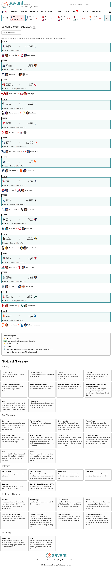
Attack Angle (90, 421)
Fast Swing (10, 344)
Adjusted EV (34, 401)
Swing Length (63, 421)
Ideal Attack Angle (8, 435)
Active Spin (62, 472)
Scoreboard (34, 12)
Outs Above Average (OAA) (11, 514)
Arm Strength (34, 500)
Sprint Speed (6, 538)
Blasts (4, 452)
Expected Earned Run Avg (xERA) (42, 484)
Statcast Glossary (15, 361)
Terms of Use (41, 560)
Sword (9, 346)
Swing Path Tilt (63, 435)
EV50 (3, 401)
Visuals (67, 12)
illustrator (13, 12)
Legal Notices (62, 560)
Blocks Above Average (94, 514)
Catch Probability (64, 514)
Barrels (60, 372)
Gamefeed (23, 12)
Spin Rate (89, 472)
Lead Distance (63, 500)
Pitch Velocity (7, 472)
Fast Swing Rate (35, 421)
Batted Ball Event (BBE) (38, 384)
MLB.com (72, 560)
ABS (75, 12)
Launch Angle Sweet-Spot (11, 384)
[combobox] (89, 4)
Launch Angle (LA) (36, 372)
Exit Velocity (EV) (8, 372)
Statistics (85, 12)
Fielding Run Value (36, 514)
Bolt (31, 538)
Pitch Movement (35, 472)
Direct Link (5, 50)
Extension (5, 484)
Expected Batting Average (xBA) (69, 384)
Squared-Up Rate (92, 435)
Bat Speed (5, 421)
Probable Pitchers (47, 12)
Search (59, 12)
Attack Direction (35, 435)
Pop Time (5, 500)
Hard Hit (9, 338)
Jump (88, 500)
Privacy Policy (52, 560)
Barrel (10, 341)
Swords (32, 452)
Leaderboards (96, 12)
